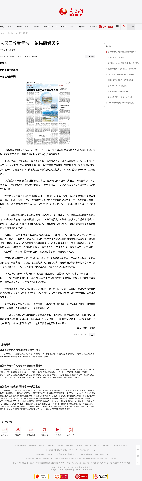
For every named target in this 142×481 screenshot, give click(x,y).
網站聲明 (97, 445)
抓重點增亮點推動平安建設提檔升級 (120, 80)
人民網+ (18, 431)
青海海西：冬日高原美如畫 (117, 86)
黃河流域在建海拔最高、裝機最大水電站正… (123, 63)
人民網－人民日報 (30, 56)
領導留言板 (44, 431)
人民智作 (70, 431)
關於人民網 (32, 445)
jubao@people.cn (92, 450)
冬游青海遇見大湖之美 (116, 57)
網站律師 (106, 445)
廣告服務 (60, 445)
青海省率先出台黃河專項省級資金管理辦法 (21, 365)
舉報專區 (93, 27)
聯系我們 (124, 445)
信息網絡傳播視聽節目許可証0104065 (25, 463)
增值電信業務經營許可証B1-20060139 (68, 458)
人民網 (2, 33)
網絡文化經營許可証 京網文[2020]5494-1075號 (55, 463)
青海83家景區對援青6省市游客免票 (120, 97)
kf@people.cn (51, 454)
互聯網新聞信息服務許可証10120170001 (39, 458)
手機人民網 (31, 431)
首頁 (2, 27)
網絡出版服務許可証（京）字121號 (84, 463)
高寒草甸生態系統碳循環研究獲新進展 (121, 103)
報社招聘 (42, 445)
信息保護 (115, 445)
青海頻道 (10, 33)
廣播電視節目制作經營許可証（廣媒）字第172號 (99, 458)
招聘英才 (51, 445)
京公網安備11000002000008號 (120, 463)
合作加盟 (69, 445)
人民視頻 (57, 431)
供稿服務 (79, 445)
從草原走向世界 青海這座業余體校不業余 (20, 350)
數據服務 (88, 445)
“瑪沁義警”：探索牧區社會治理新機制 (121, 74)
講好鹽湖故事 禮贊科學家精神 (118, 91)
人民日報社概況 (20, 445)
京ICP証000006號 (102, 463)
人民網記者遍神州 (22, 33)
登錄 (132, 27)
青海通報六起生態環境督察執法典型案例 (20, 386)
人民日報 (4, 431)
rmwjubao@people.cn (101, 454)
